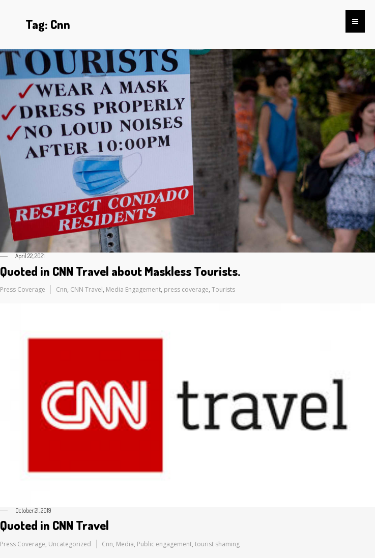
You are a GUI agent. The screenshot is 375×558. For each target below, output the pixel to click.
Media (125, 544)
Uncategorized (69, 544)
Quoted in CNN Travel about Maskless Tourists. (120, 271)
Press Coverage (22, 289)
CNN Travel (86, 289)
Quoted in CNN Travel (54, 525)
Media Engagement (133, 289)
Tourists (223, 289)
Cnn (61, 289)
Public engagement (164, 544)
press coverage (186, 289)
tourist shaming (217, 544)
